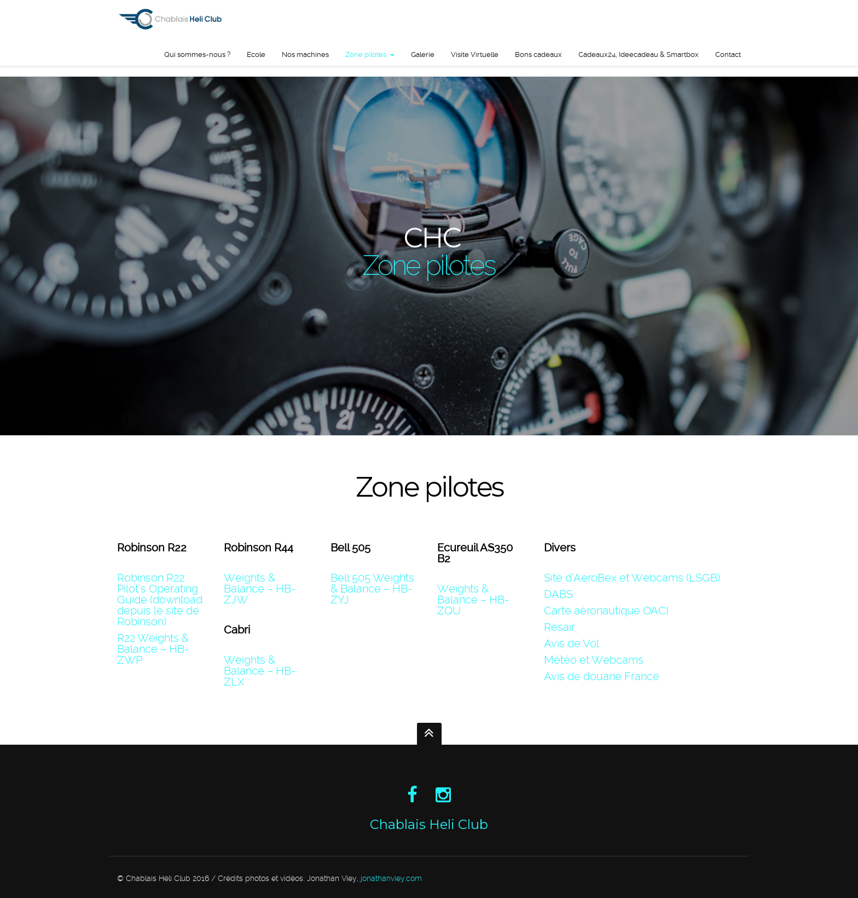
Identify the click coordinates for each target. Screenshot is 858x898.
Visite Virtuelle (474, 54)
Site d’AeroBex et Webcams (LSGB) (632, 577)
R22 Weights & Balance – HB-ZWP (153, 648)
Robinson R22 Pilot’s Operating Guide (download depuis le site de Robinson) (159, 599)
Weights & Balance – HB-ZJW (259, 588)
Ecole (256, 54)
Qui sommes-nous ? (197, 54)
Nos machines (305, 54)
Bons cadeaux (538, 54)
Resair (559, 627)
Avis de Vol (571, 643)
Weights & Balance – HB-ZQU (473, 599)
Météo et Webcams (594, 659)
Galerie (422, 54)
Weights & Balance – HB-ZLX (259, 670)
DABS (558, 594)
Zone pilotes (365, 54)
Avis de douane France (601, 676)
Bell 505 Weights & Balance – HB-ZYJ (372, 588)
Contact (728, 54)
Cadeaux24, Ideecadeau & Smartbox (638, 54)
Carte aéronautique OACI (606, 610)
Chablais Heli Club (429, 824)
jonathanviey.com (391, 878)
